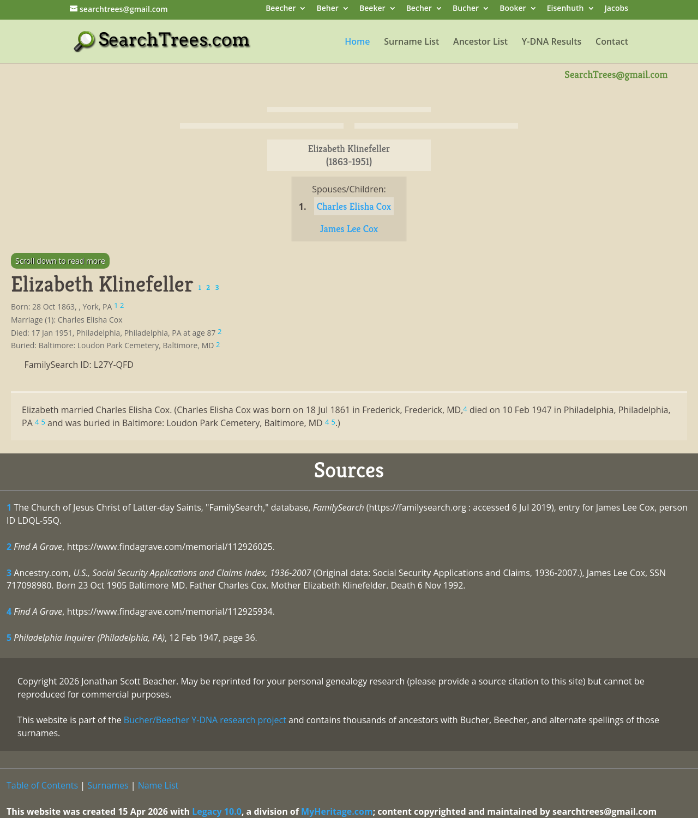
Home (357, 42)
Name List (158, 785)
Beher (328, 9)
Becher (419, 9)
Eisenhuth (565, 9)
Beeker (372, 9)
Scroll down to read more (60, 261)
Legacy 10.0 (217, 811)
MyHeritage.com (337, 811)
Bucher (466, 9)
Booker (513, 9)
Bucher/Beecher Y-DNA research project (205, 720)
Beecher (281, 9)
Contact (611, 42)
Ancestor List (480, 42)
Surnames (107, 785)
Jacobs (616, 9)
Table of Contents (42, 785)
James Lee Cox (349, 228)
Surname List (411, 42)
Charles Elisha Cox (354, 206)
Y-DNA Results (552, 42)
